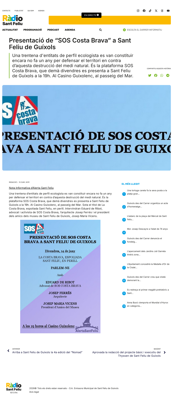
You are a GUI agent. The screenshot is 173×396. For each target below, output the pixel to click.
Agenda (41, 11)
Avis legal (34, 392)
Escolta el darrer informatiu (143, 29)
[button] (100, 30)
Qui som (31, 11)
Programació (32, 29)
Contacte (6, 11)
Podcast (53, 29)
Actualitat (10, 29)
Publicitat (19, 11)
